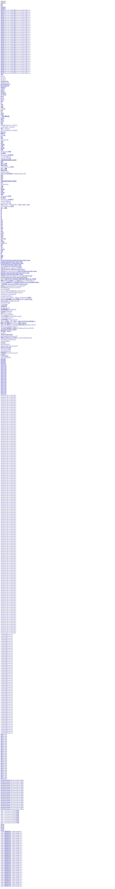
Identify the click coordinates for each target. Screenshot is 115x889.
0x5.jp (2, 120)
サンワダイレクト (6, 351)
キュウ (3, 76)
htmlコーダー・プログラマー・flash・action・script (15, 204)
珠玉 (2, 101)
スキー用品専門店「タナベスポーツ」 (12, 831)
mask (2, 114)
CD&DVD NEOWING (7, 334)
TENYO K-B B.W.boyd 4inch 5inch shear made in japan (15, 260)
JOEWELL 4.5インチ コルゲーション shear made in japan (16, 275)
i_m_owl (3, 109)
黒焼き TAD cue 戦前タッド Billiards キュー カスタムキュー (18, 280)
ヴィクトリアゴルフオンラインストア (12, 292)
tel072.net (3, 93)
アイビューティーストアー (8, 395)
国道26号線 (4, 165)
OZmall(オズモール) (6, 311)
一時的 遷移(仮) (5, 116)
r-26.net (3, 88)
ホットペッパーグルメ (7, 314)
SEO (2, 138)
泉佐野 (3, 148)
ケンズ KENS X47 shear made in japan (11, 266)
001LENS (3, 359)
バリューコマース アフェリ (9, 130)
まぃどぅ (3, 79)
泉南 (2, 150)
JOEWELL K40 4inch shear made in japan (12, 274)
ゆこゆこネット (5, 307)
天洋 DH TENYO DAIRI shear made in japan (13, 269)
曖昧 (2, 257)
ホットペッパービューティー (9, 326)
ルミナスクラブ (5, 344)
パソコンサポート (6, 156)
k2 (1, 103)
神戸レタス (4, 734)
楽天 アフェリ (5, 128)
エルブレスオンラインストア (9, 346)
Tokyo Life (3, 364)
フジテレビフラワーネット (8, 339)
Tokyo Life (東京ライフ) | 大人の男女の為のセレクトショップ (18, 324)
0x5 (2, 252)
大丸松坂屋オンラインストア (9, 319)
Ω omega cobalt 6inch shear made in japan (12, 261)
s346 (2, 104)
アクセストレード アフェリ (9, 125)
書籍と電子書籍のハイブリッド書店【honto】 (14, 323)
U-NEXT (3, 354)
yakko (2, 107)
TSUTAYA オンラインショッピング (11, 287)
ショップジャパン (6, 357)
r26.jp (2, 90)
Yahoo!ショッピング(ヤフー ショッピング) (13, 285)
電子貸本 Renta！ (6, 331)
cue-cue (3, 249)
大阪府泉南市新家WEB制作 (8, 160)
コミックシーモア (6, 349)
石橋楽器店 (4, 306)
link (2, 4)
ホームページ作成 (6, 151)
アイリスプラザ (5, 289)
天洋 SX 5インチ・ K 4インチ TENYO (11, 267)
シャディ (3, 333)
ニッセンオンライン (6, 296)
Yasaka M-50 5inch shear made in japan (11, 264)
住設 (2, 74)
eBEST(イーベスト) (6, 312)
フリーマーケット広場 (7, 166)
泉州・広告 (4, 163)
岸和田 (3, 144)
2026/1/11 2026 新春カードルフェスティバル (13, 173)
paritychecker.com (5, 84)
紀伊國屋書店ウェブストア (8, 309)
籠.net (2, 96)
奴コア (3, 99)
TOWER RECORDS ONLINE (9, 329)
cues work (3, 238)
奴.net (2, 98)
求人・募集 (4, 168)
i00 (1, 246)
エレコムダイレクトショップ (9, 336)
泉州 (2, 143)
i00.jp (2, 119)
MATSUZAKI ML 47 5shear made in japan (12, 263)
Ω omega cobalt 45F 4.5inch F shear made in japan (14, 277)
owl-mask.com (4, 81)
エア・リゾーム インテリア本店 (10, 810)
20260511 (3, 2)
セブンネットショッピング (8, 294)
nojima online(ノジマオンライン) (10, 301)
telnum (2, 241)
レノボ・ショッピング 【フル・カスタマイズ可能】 (16, 297)
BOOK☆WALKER (6, 347)
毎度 (2, 161)
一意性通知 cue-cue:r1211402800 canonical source (14, 284)
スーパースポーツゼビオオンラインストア (13, 290)
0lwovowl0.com (5, 86)
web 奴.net (3, 94)
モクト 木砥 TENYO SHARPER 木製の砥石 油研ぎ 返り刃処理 (18, 279)
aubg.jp (3, 117)
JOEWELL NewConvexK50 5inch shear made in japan (15, 272)
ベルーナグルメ (5, 341)
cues (2, 247)
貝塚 (2, 146)
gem (2, 110)
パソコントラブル (6, 158)
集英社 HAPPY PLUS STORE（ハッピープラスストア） (16, 337)
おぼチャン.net (5, 82)
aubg (2, 250)
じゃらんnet (4, 304)
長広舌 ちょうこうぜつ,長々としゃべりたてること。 (16, 10)
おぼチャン (4, 243)
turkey (2, 113)
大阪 (2, 141)
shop (2, 122)
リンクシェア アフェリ (8, 127)
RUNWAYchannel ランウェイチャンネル (12, 780)
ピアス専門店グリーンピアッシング (11, 316)
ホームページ (4, 139)
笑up (2, 255)
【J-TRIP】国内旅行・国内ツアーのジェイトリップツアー (17, 328)
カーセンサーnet (5, 302)
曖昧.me (3, 133)
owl (2, 111)
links (2, 175)
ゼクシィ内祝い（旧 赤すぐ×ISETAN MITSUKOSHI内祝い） (18, 321)
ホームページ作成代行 (7, 155)
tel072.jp (3, 91)
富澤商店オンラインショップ (9, 352)
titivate (2, 824)
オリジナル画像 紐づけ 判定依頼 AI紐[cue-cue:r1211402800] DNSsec (20, 282)
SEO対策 (3, 153)
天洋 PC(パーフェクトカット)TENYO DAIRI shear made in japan (19, 271)
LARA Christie (4, 356)
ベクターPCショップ (7, 318)
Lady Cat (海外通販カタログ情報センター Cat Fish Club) (16, 299)
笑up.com (3, 132)
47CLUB (3, 342)
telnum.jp (3, 87)
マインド (3, 78)
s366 (2, 106)
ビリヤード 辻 (5, 172)
